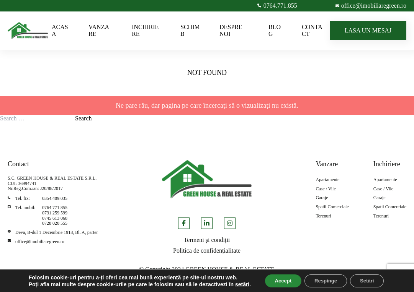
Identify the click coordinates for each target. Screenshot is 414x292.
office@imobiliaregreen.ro (39, 241)
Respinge (321, 278)
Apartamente (327, 179)
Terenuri (323, 216)
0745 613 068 (54, 218)
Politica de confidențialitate (207, 250)
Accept (274, 278)
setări (34, 285)
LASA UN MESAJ (368, 30)
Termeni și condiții (207, 240)
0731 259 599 (54, 213)
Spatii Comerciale (332, 206)
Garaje (322, 197)
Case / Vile (325, 189)
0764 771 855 (54, 207)
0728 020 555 (54, 223)
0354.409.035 (54, 198)
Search (83, 118)
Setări (366, 278)
